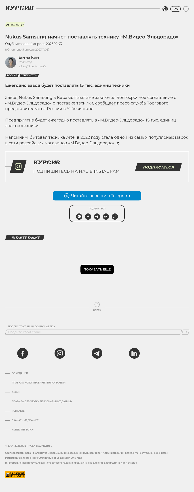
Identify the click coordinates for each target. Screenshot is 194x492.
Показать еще (97, 269)
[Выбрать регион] (165, 9)
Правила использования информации (38, 382)
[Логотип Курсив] (19, 8)
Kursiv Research (23, 429)
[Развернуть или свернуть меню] (186, 9)
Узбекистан (29, 75)
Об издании (20, 373)
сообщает (105, 103)
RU (175, 9)
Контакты (18, 411)
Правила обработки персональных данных (42, 401)
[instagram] (60, 353)
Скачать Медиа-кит (25, 420)
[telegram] (97, 353)
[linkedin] (134, 353)
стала (107, 137)
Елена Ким (29, 57)
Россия (12, 75)
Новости (14, 24)
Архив (16, 392)
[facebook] (22, 353)
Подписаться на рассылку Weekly (31, 326)
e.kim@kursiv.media (32, 66)
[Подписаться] (185, 332)
